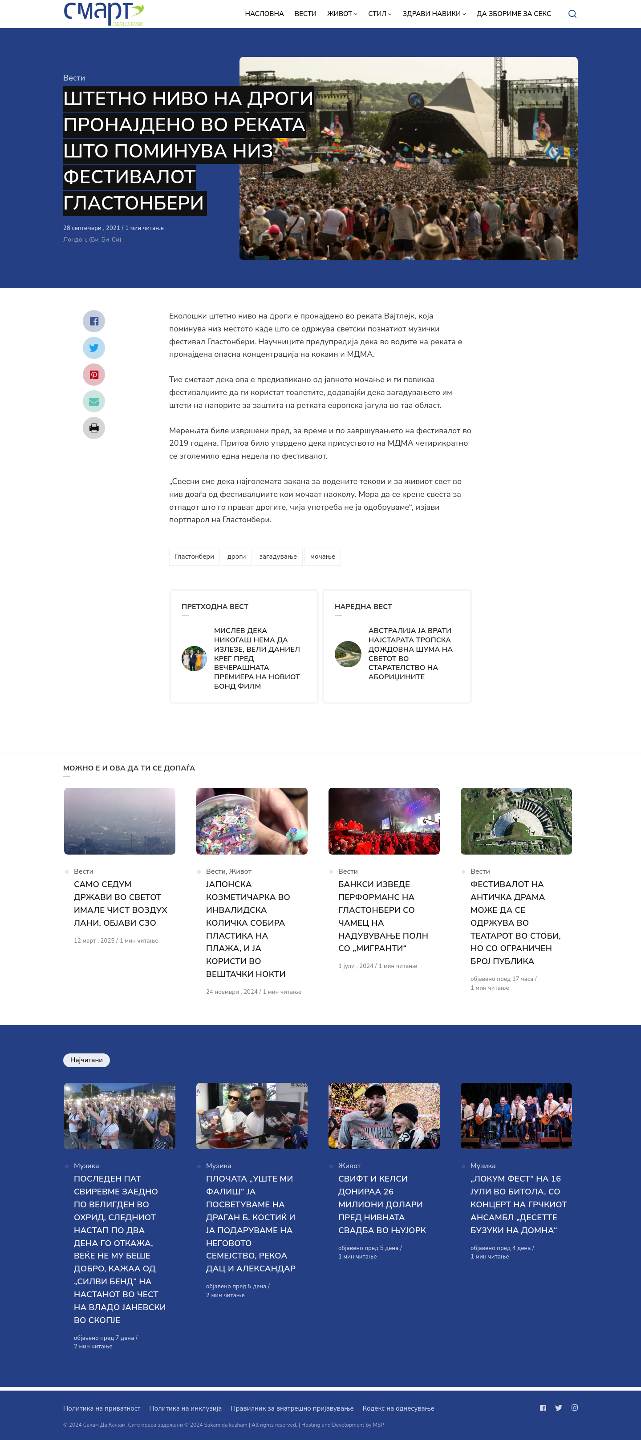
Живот (240, 874)
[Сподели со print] (94, 428)
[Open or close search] (572, 14)
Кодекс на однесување (398, 1408)
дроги (236, 556)
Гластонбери (194, 556)
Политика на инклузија (185, 1408)
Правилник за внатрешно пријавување (292, 1408)
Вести (74, 78)
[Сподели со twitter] (94, 348)
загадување (278, 556)
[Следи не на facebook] (545, 1408)
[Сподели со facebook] (94, 321)
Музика (86, 1171)
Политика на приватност (101, 1408)
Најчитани (86, 1062)
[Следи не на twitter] (559, 1408)
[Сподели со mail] (94, 401)
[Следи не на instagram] (573, 1408)
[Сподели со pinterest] (94, 374)
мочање (322, 556)
